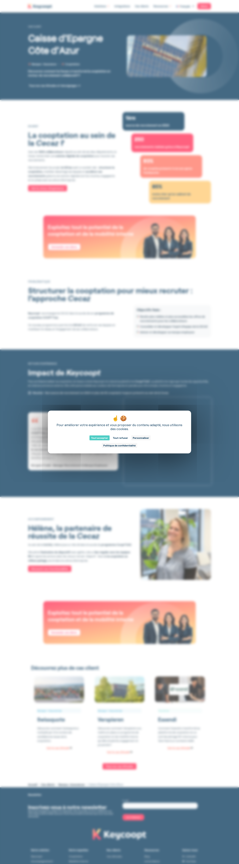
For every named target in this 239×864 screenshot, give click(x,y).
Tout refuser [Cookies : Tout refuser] (120, 437)
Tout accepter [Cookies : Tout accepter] (99, 437)
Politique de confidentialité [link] (119, 445)
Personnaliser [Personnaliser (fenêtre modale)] (141, 437)
